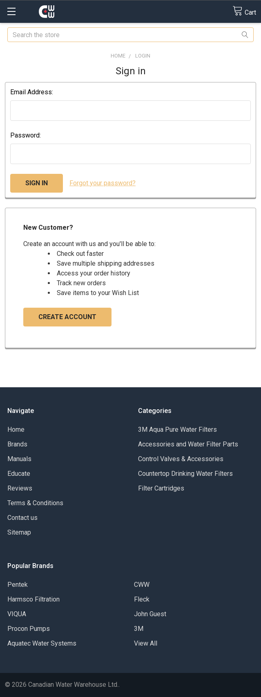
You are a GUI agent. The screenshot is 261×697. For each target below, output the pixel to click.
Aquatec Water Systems (41, 643)
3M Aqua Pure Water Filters (177, 429)
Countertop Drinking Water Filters (185, 473)
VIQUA (16, 614)
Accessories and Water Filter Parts (188, 444)
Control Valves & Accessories (180, 459)
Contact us (22, 518)
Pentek (17, 584)
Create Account (67, 317)
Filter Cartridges (161, 488)
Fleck (141, 599)
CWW (141, 584)
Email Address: (31, 92)
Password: (25, 135)
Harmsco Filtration (33, 599)
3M (138, 629)
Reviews (19, 488)
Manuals (19, 459)
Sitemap (19, 532)
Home (16, 429)
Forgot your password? (102, 183)
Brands (17, 444)
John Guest (150, 614)
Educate (18, 473)
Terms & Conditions (35, 503)
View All (145, 643)
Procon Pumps (28, 629)
